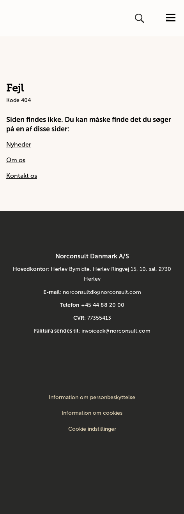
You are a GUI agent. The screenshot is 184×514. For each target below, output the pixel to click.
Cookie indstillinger (92, 429)
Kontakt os (21, 175)
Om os (15, 160)
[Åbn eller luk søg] (140, 18)
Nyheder (18, 144)
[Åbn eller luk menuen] (171, 18)
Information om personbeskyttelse (92, 397)
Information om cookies (92, 413)
